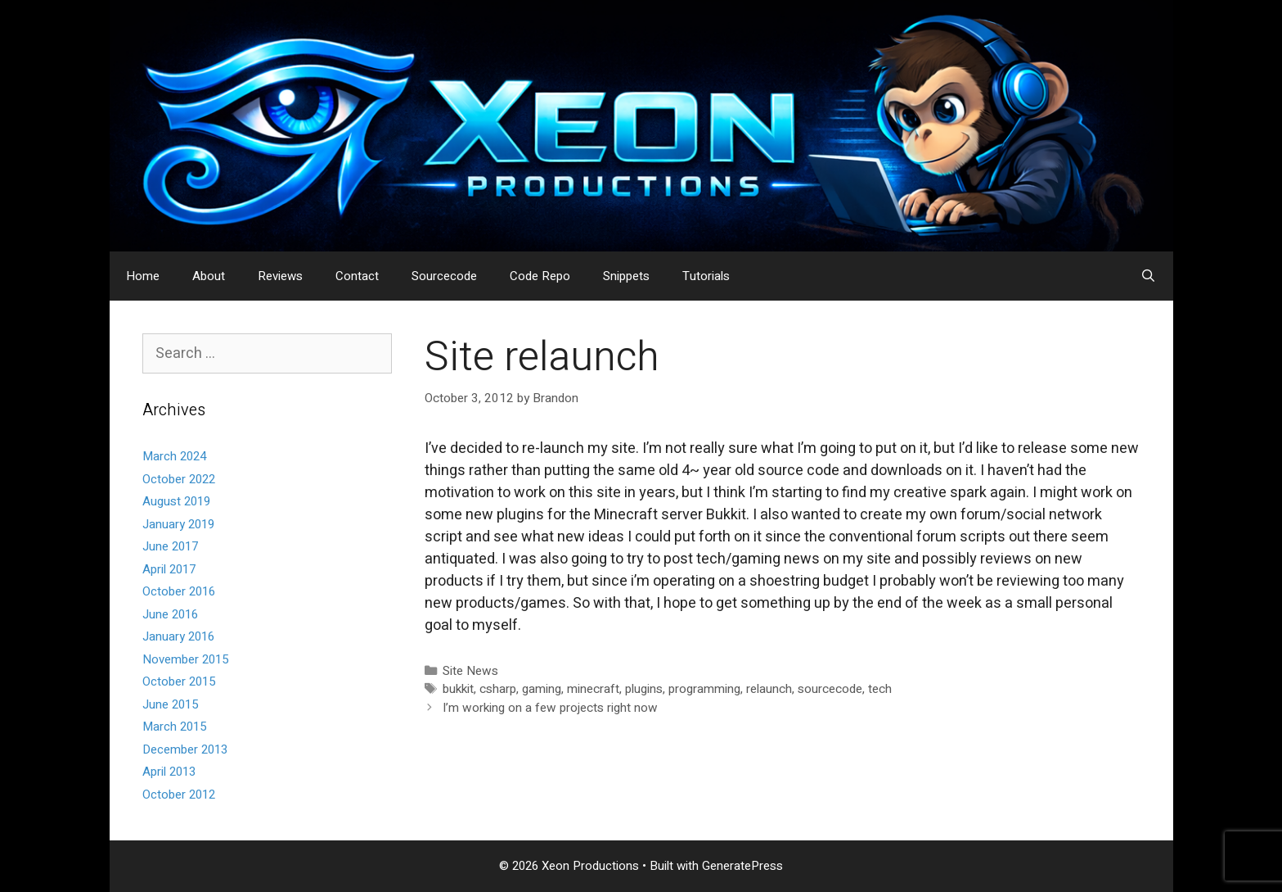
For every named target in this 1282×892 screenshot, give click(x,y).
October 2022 (178, 479)
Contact (357, 276)
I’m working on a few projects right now (550, 708)
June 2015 (170, 704)
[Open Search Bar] (1148, 276)
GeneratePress (742, 866)
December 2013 (184, 749)
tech (880, 689)
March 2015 (174, 727)
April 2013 (169, 772)
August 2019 (176, 501)
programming (704, 689)
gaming (541, 689)
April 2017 (169, 569)
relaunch (769, 689)
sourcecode (830, 689)
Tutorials (706, 276)
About (208, 276)
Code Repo (540, 276)
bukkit (458, 689)
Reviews (280, 276)
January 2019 (178, 524)
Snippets (626, 276)
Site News (470, 671)
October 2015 (178, 681)
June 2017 (170, 546)
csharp (497, 689)
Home (143, 276)
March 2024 (174, 456)
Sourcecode (444, 276)
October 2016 (178, 591)
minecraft (593, 689)
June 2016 (170, 614)
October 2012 (178, 795)
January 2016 (178, 636)
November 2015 (185, 659)
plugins (644, 689)
